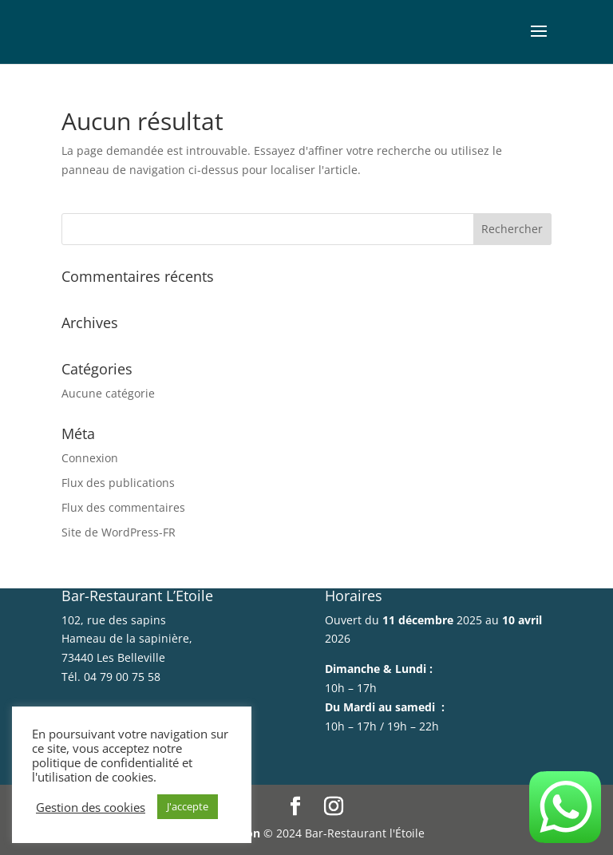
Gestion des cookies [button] (90, 807)
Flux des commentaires (123, 507)
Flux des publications (118, 482)
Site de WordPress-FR (118, 532)
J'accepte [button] (187, 806)
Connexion (89, 457)
